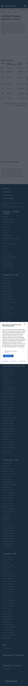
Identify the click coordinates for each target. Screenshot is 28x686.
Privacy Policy (22, 361)
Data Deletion (5, 361)
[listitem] (14, 352)
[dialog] (14, 343)
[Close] (25, 324)
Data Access (14, 361)
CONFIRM (8, 356)
